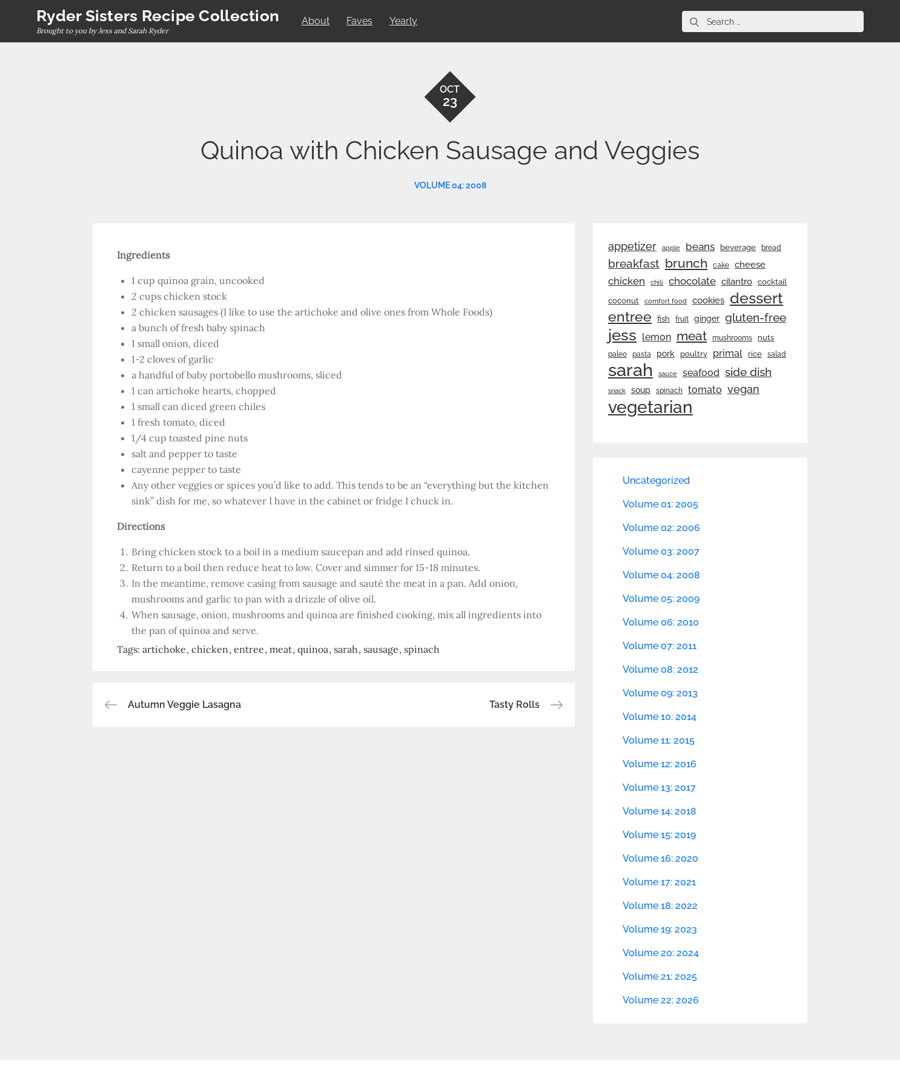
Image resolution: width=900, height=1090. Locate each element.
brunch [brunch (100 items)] (686, 263)
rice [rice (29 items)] (755, 353)
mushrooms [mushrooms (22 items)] (732, 338)
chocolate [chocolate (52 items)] (692, 281)
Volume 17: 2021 (659, 882)
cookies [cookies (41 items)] (708, 300)
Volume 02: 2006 (661, 527)
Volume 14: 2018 (660, 811)
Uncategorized (656, 480)
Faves (359, 21)
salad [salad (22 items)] (776, 354)
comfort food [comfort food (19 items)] (665, 301)
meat (281, 649)
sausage (381, 649)
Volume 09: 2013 (660, 693)
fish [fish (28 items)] (663, 318)
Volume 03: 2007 (661, 551)
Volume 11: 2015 (659, 740)
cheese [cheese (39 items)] (750, 264)
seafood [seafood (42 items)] (701, 372)
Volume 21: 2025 (660, 976)
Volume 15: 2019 (659, 835)
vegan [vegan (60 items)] (743, 389)
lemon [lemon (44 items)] (656, 337)
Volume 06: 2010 (661, 622)
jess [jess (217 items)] (622, 335)
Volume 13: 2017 (659, 787)
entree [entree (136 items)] (630, 317)
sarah (346, 649)
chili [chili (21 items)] (656, 282)
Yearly (403, 21)
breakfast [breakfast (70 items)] (634, 263)
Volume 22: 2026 (661, 1000)
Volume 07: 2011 (660, 646)
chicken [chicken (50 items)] (626, 281)
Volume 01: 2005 (660, 504)
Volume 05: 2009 (661, 598)
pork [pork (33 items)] (666, 353)
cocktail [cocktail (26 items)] (772, 281)
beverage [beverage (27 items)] (738, 247)
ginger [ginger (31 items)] (707, 318)
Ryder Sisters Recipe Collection (157, 16)
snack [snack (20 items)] (617, 391)
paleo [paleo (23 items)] (617, 354)
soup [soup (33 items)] (640, 390)
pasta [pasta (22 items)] (641, 354)
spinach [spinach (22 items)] (669, 390)
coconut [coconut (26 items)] (623, 300)
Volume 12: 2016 (660, 764)
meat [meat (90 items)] (692, 336)
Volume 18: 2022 (660, 905)
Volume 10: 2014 (660, 716)
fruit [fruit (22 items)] (682, 319)
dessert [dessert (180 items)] (756, 298)
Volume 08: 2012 (660, 669)
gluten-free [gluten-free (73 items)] (755, 317)
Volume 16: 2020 (660, 858)
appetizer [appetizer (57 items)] (632, 246)
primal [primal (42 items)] (728, 353)
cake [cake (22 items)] (721, 265)
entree (249, 649)
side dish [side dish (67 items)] (748, 372)
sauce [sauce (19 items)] (667, 373)
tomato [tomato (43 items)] (705, 389)
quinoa (312, 649)
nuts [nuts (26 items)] (766, 337)
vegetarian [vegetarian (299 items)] (650, 407)
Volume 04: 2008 (450, 185)
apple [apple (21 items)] (671, 247)
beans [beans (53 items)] (700, 246)
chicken (209, 649)
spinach (422, 649)
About (315, 21)
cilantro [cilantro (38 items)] (736, 281)
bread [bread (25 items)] (771, 247)
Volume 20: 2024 (661, 953)
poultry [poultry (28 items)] (693, 353)
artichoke (164, 649)
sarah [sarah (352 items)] (630, 370)
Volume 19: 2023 (660, 929)
